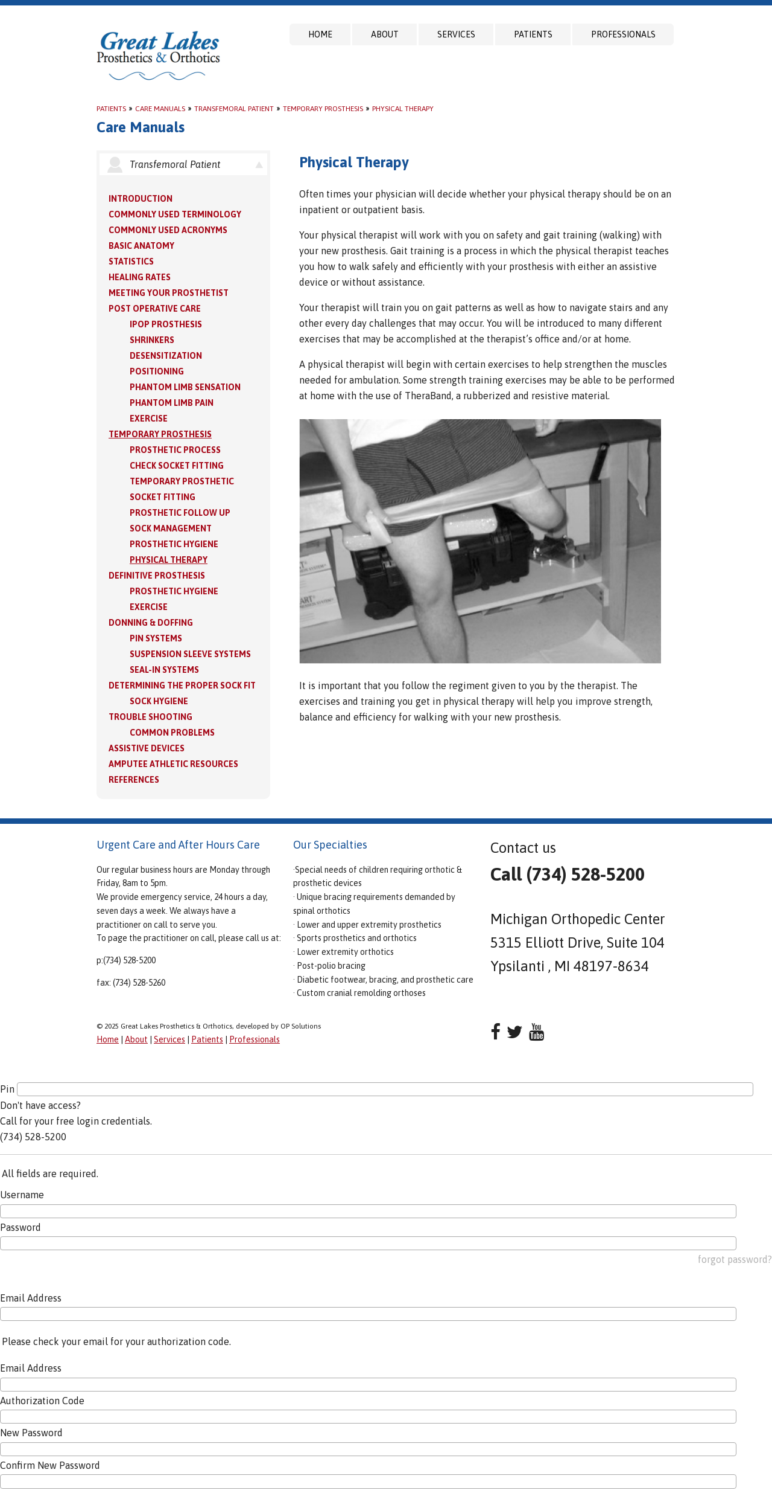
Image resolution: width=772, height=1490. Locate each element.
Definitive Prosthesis (157, 575)
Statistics (131, 261)
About (385, 34)
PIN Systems (156, 638)
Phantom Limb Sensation (185, 387)
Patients (533, 34)
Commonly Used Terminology (175, 214)
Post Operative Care (155, 308)
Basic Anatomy (141, 246)
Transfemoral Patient (234, 108)
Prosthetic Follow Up (180, 513)
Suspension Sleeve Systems (190, 654)
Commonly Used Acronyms (168, 230)
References (134, 780)
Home (320, 34)
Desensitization (166, 356)
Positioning (157, 371)
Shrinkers (152, 340)
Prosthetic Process (175, 450)
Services (456, 34)
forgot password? (735, 1259)
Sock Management (171, 528)
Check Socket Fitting (177, 465)
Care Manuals (160, 108)
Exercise (149, 418)
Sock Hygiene (159, 701)
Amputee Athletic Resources (173, 764)
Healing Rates (140, 277)
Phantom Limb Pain (172, 403)
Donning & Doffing (151, 623)
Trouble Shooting (150, 717)
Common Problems (172, 732)
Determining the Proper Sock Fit (182, 685)
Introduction (140, 199)
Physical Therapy (403, 108)
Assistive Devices (147, 748)
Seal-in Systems (164, 670)
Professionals (623, 34)
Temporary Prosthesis (323, 108)
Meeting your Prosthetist (169, 293)
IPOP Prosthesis (166, 324)
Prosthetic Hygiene (174, 544)
